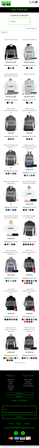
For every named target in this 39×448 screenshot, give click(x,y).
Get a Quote (11, 386)
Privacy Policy (28, 384)
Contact (11, 390)
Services (11, 384)
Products (10, 382)
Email (4, 405)
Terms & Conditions (28, 386)
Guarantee (28, 382)
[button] (33, 2)
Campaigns (11, 388)
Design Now (10, 380)
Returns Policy (28, 380)
